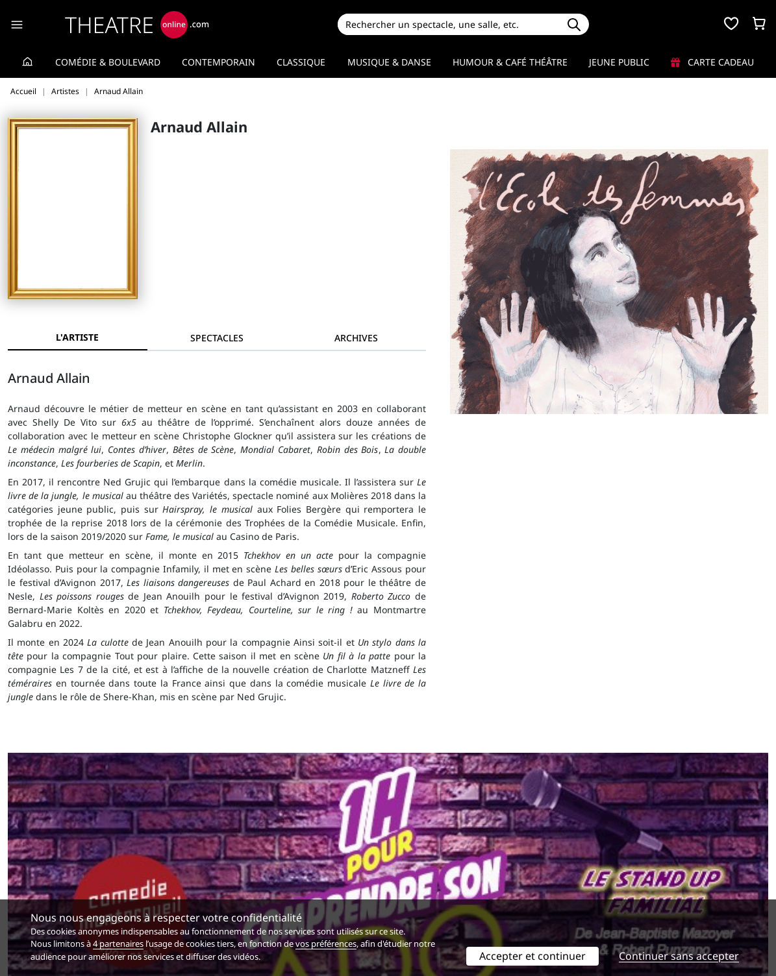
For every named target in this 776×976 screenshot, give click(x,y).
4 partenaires (118, 943)
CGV (210, 881)
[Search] (449, 24)
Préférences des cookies (254, 895)
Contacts (26, 895)
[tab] (217, 338)
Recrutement (36, 868)
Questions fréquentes (249, 868)
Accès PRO (419, 881)
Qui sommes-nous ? (51, 854)
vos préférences (326, 943)
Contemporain (218, 62)
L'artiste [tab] (77, 337)
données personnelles (281, 881)
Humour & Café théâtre (510, 62)
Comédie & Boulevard (107, 62)
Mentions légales (45, 881)
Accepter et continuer (532, 956)
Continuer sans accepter (679, 956)
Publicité (415, 868)
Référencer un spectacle (449, 854)
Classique (301, 62)
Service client (231, 854)
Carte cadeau (712, 62)
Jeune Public (619, 62)
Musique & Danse (389, 62)
